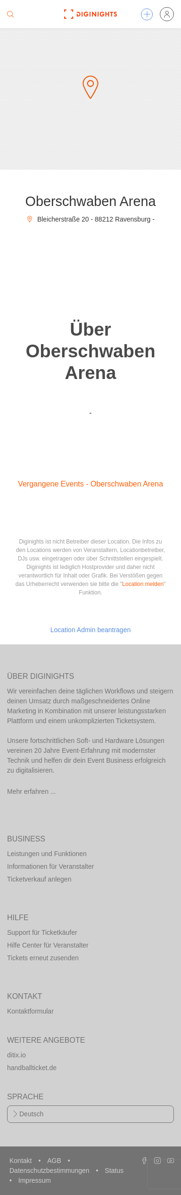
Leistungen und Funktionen (47, 853)
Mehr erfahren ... (31, 791)
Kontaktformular (30, 1011)
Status (114, 1170)
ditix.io (16, 1055)
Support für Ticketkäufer (42, 932)
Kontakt (21, 1160)
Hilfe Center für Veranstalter (48, 945)
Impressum (34, 1180)
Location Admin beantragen (90, 630)
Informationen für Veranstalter (50, 866)
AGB (55, 1160)
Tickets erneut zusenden (43, 958)
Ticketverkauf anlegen (39, 879)
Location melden (143, 584)
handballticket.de (32, 1067)
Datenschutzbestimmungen (50, 1170)
